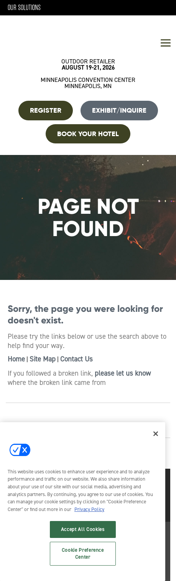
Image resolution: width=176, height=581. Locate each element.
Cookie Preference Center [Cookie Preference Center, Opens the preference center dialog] (83, 553)
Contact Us (76, 359)
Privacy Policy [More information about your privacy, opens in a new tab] (89, 509)
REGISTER (45, 110)
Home (16, 359)
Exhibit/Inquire (119, 110)
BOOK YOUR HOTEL (88, 134)
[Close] (155, 433)
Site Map (43, 359)
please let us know (123, 373)
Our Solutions (24, 7)
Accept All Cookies (83, 529)
